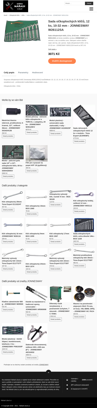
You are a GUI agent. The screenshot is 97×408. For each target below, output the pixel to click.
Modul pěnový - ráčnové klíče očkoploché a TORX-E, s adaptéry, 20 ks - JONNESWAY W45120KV (36, 122)
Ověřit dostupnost (62, 61)
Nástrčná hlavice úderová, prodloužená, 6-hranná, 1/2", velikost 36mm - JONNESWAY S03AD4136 (12, 125)
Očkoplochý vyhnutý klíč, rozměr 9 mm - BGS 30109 (59, 196)
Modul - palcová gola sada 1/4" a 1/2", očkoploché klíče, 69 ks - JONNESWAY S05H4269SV (12, 166)
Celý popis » (52, 49)
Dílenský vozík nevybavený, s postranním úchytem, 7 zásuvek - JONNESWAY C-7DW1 (59, 309)
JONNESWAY (34, 281)
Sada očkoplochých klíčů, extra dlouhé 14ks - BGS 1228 (84, 236)
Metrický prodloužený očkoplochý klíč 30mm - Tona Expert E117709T (83, 257)
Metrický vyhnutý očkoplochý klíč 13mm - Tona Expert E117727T (12, 260)
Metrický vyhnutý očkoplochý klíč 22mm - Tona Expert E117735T (59, 260)
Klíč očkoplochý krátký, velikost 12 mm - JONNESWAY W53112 (83, 203)
